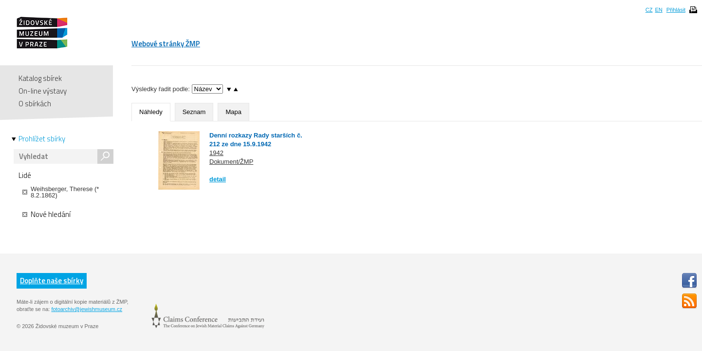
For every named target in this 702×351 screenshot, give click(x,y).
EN (658, 10)
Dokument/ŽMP (231, 161)
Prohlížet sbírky (41, 139)
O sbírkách (34, 103)
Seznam (194, 112)
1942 (216, 152)
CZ (649, 10)
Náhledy (151, 112)
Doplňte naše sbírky (51, 280)
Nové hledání (46, 214)
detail (217, 179)
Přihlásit (675, 10)
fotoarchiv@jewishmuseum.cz (86, 309)
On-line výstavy (42, 91)
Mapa (233, 112)
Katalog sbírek (40, 78)
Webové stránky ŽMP (165, 43)
